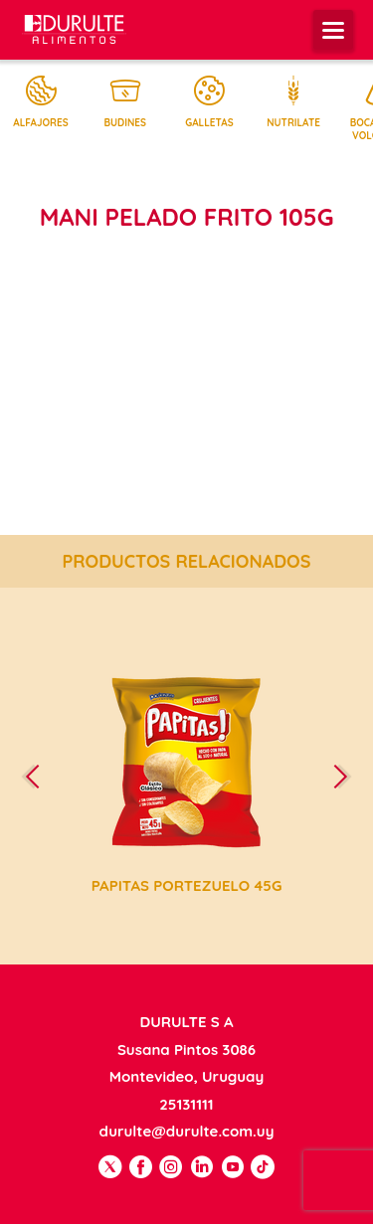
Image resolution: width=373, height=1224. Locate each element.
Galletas (209, 102)
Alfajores (41, 102)
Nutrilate (293, 102)
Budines (125, 102)
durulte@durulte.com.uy (187, 1131)
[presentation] (40, 776)
